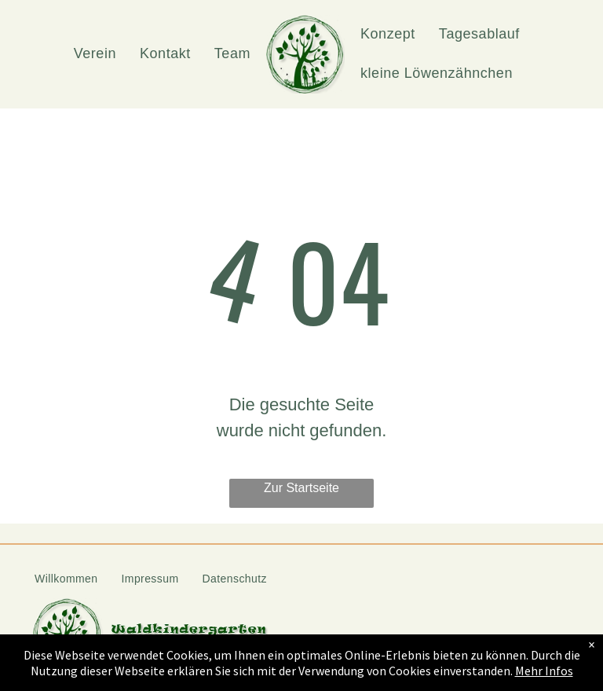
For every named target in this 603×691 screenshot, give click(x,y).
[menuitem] (95, 54)
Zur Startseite (301, 487)
